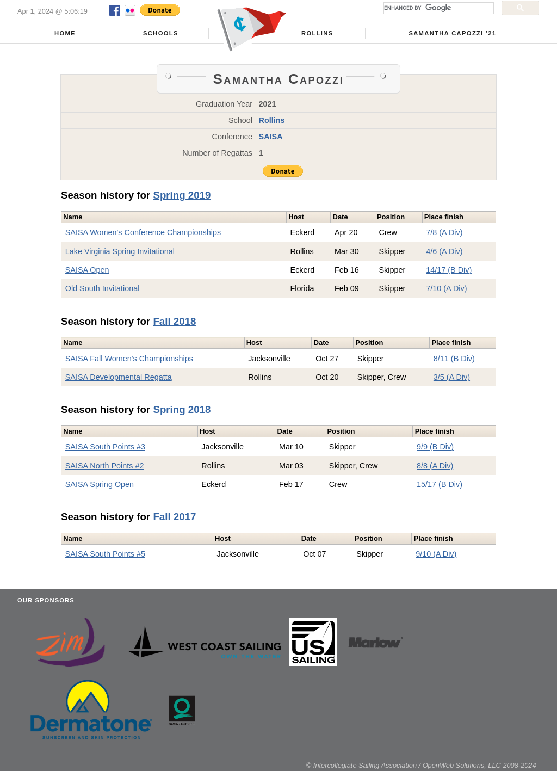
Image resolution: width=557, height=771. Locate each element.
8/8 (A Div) (435, 465)
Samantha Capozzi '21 (452, 33)
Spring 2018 (182, 409)
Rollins (317, 33)
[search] (437, 8)
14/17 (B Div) (449, 270)
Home (65, 33)
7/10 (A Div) (446, 288)
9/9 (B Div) (435, 446)
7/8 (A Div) (444, 232)
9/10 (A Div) (436, 554)
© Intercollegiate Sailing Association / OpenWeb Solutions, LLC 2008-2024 (421, 765)
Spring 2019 (182, 195)
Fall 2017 (174, 516)
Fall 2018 (174, 321)
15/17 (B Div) (439, 484)
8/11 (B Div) (454, 358)
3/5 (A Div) (452, 377)
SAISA (271, 136)
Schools (160, 33)
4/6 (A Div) (444, 251)
